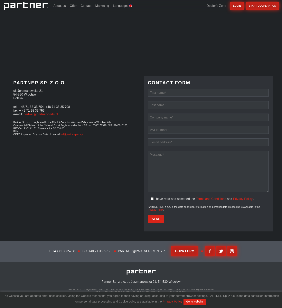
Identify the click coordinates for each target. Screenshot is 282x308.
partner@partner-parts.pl (41, 114)
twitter (221, 251)
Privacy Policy (155, 209)
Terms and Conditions (211, 199)
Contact (85, 5)
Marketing (102, 5)
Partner (26, 6)
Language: (122, 5)
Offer (73, 5)
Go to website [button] (194, 301)
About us (59, 5)
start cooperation (262, 5)
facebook (210, 251)
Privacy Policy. (243, 199)
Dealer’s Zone (216, 5)
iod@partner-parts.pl (72, 134)
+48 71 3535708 (63, 251)
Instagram (232, 251)
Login (237, 5)
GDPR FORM (184, 251)
